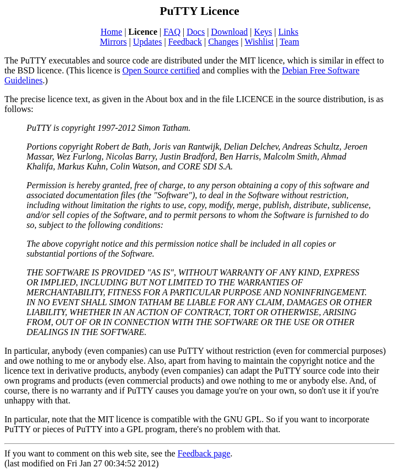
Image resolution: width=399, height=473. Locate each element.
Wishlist (259, 41)
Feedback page (204, 453)
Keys (263, 31)
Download (229, 31)
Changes (223, 41)
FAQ (171, 31)
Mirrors (113, 41)
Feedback (185, 41)
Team (289, 41)
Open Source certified (161, 70)
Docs (196, 31)
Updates (147, 41)
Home (111, 31)
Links (288, 31)
